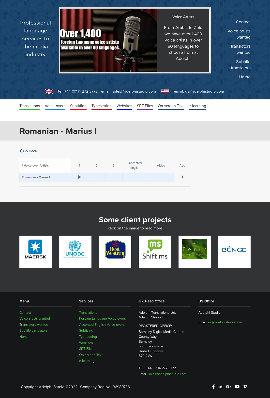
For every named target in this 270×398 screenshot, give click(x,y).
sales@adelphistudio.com (134, 91)
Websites (124, 106)
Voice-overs (55, 106)
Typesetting (101, 106)
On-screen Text (171, 106)
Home (245, 77)
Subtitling (78, 106)
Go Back (28, 151)
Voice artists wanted (239, 34)
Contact (243, 22)
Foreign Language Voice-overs (102, 318)
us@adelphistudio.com (204, 91)
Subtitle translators (241, 64)
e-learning (197, 106)
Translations (29, 106)
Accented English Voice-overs (102, 324)
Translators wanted (240, 49)
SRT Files (145, 106)
